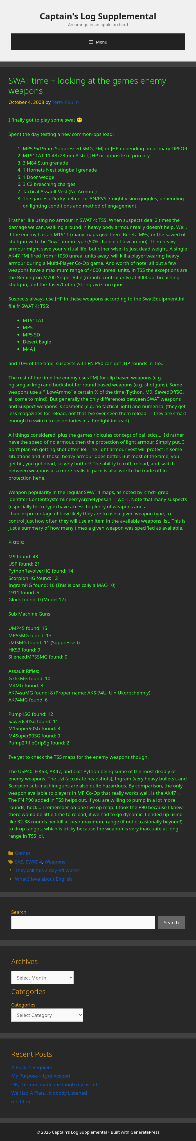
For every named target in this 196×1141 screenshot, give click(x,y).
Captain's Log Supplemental (98, 16)
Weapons (54, 861)
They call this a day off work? (47, 870)
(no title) (20, 1101)
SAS (19, 861)
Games (23, 853)
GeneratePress (144, 1132)
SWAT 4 (34, 861)
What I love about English (43, 879)
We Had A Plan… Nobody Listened (49, 1093)
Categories (23, 1004)
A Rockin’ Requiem (32, 1067)
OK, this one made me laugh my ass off (55, 1084)
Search (18, 912)
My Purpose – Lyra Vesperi (40, 1075)
